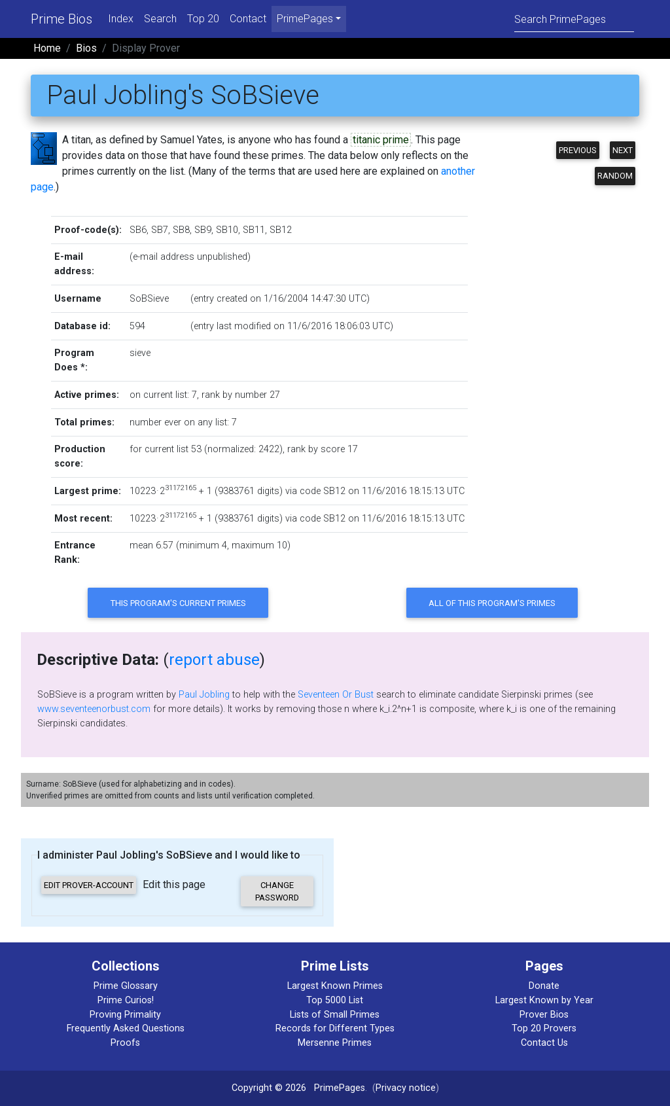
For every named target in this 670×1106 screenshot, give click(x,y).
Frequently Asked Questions (126, 1028)
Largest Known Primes (335, 985)
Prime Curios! (125, 1000)
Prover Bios (544, 1014)
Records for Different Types (335, 1028)
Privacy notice (406, 1088)
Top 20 (203, 18)
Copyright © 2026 (269, 1088)
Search (160, 18)
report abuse (214, 660)
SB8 (181, 230)
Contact (248, 18)
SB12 (281, 230)
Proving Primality (125, 1014)
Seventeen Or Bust (336, 694)
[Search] (574, 18)
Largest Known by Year (544, 1000)
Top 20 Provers (544, 1028)
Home (47, 48)
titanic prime (381, 140)
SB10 (227, 230)
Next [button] (622, 150)
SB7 (159, 230)
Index (120, 18)
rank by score (316, 449)
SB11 (254, 230)
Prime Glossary (126, 985)
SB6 (138, 230)
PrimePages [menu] (305, 18)
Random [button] (615, 176)
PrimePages (339, 1088)
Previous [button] (578, 150)
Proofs (125, 1042)
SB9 (202, 230)
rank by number (234, 395)
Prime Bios (61, 19)
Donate (544, 985)
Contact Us (544, 1042)
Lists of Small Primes (334, 1014)
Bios (86, 48)
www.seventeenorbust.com (93, 709)
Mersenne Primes (335, 1042)
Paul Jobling (204, 694)
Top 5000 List (334, 1000)
